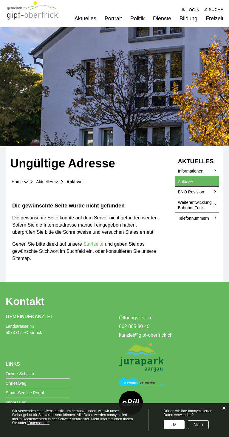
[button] (46, 181)
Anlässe (197, 181)
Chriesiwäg (16, 383)
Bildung (188, 18)
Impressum (16, 402)
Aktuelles (85, 18)
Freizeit (214, 18)
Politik (137, 18)
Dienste (162, 18)
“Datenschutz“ (38, 423)
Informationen (191, 171)
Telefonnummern (193, 218)
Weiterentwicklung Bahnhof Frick (195, 205)
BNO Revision (191, 192)
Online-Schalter (20, 373)
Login (192, 9)
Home (17, 181)
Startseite (93, 244)
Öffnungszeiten (135, 317)
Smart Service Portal (25, 392)
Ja (174, 424)
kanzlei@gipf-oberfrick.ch (146, 335)
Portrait (113, 18)
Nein (198, 424)
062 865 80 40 (134, 326)
